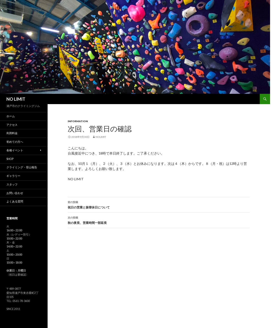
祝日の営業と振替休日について (159, 204)
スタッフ (12, 184)
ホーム (10, 116)
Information (78, 121)
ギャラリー (13, 176)
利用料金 (12, 133)
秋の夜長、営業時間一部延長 (159, 220)
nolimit (101, 136)
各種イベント (14, 150)
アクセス (12, 124)
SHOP (10, 159)
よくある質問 (14, 201)
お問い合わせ (14, 193)
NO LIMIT (15, 99)
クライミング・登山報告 (21, 167)
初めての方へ (14, 141)
